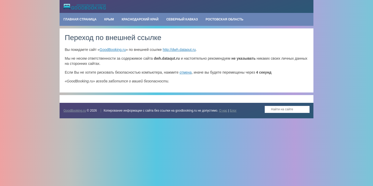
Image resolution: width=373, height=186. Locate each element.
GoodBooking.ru (113, 50)
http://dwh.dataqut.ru (179, 50)
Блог (233, 110)
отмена (186, 72)
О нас (223, 110)
